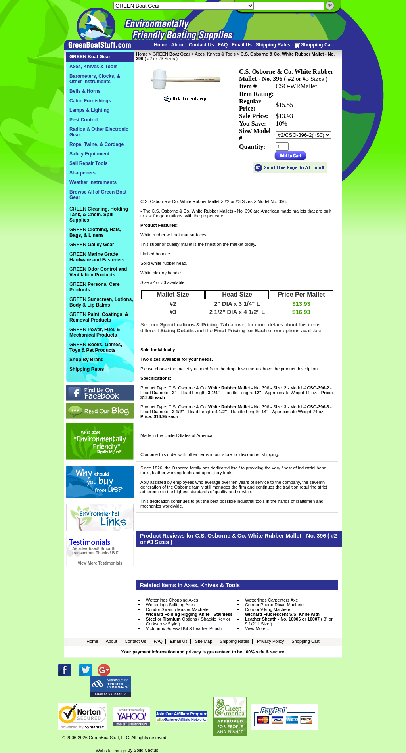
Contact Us (201, 45)
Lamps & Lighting (89, 110)
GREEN (171, 54)
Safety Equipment (89, 154)
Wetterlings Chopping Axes (172, 600)
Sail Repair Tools (88, 163)
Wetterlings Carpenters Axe (271, 600)
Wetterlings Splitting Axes (170, 604)
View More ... (257, 628)
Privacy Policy (270, 641)
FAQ (223, 45)
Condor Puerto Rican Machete (274, 604)
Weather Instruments (93, 182)
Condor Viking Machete (267, 609)
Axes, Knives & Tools (215, 54)
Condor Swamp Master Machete (177, 609)
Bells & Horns (85, 91)
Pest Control (83, 120)
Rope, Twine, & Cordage (96, 144)
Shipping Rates (273, 45)
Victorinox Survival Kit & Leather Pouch (184, 628)
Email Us (242, 45)
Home (160, 45)
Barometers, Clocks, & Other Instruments (94, 78)
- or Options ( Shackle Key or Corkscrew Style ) (189, 619)
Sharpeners (82, 173)
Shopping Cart (314, 45)
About (178, 45)
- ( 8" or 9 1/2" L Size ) (289, 619)
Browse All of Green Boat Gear (97, 194)
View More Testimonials (100, 563)
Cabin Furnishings (90, 100)
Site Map (203, 641)
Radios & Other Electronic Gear (98, 132)
